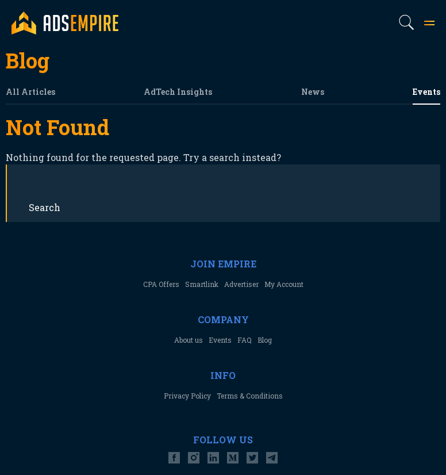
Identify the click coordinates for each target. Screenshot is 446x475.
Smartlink (201, 284)
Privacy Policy (187, 395)
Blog (264, 339)
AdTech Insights (178, 91)
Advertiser (241, 284)
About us (188, 339)
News (312, 91)
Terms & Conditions (250, 395)
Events (426, 91)
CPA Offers (161, 284)
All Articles (30, 91)
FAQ (244, 339)
